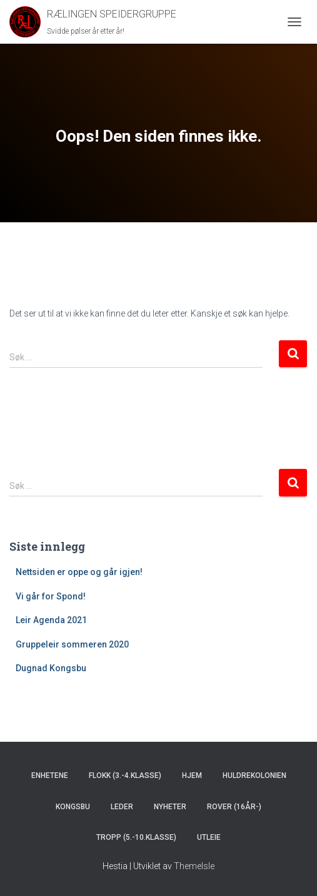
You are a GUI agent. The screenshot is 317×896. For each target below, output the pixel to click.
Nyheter (170, 806)
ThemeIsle (194, 866)
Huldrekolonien (254, 775)
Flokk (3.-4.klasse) (125, 775)
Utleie (209, 837)
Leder (122, 806)
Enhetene (49, 775)
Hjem (192, 775)
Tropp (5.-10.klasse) (136, 837)
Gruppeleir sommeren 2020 (72, 644)
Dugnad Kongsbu (51, 668)
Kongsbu (73, 806)
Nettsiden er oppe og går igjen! (79, 572)
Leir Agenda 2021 (51, 620)
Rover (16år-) (234, 806)
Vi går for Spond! (51, 596)
